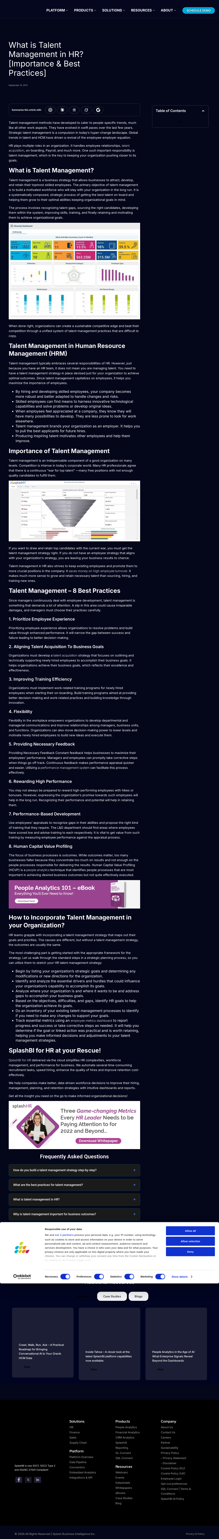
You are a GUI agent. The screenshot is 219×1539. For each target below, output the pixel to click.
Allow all (190, 1486)
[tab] (83, 1296)
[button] (203, 111)
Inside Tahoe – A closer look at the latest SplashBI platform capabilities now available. (109, 1357)
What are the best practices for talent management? (48, 1185)
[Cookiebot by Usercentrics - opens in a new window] (22, 1532)
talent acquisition (65, 656)
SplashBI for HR (20, 1060)
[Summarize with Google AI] (98, 110)
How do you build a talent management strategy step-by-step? (54, 1170)
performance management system (65, 768)
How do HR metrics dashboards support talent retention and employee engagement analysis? (69, 1232)
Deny (190, 1507)
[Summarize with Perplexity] (74, 110)
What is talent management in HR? (36, 1200)
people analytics (37, 870)
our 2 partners (64, 1490)
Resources (138, 10)
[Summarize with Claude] (62, 110)
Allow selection (190, 1496)
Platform (64, 10)
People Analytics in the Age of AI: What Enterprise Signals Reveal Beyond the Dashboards (173, 1357)
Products (89, 10)
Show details (180, 1532)
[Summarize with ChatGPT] (50, 110)
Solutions (113, 10)
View (27, 1367)
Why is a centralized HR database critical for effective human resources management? (71, 1249)
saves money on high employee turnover (97, 571)
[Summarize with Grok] (86, 110)
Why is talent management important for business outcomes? (54, 1215)
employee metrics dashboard (91, 1021)
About (160, 10)
